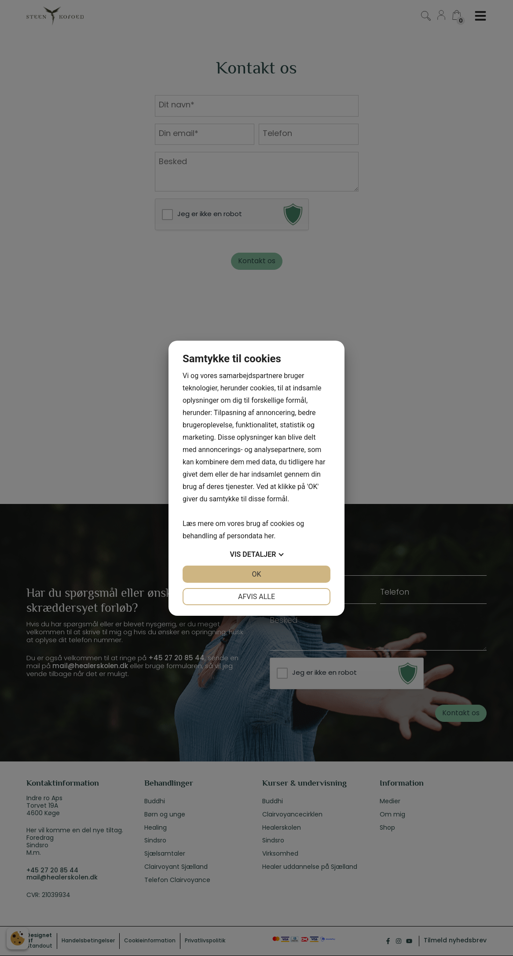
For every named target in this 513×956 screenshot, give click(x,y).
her (269, 536)
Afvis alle (256, 596)
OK (256, 574)
